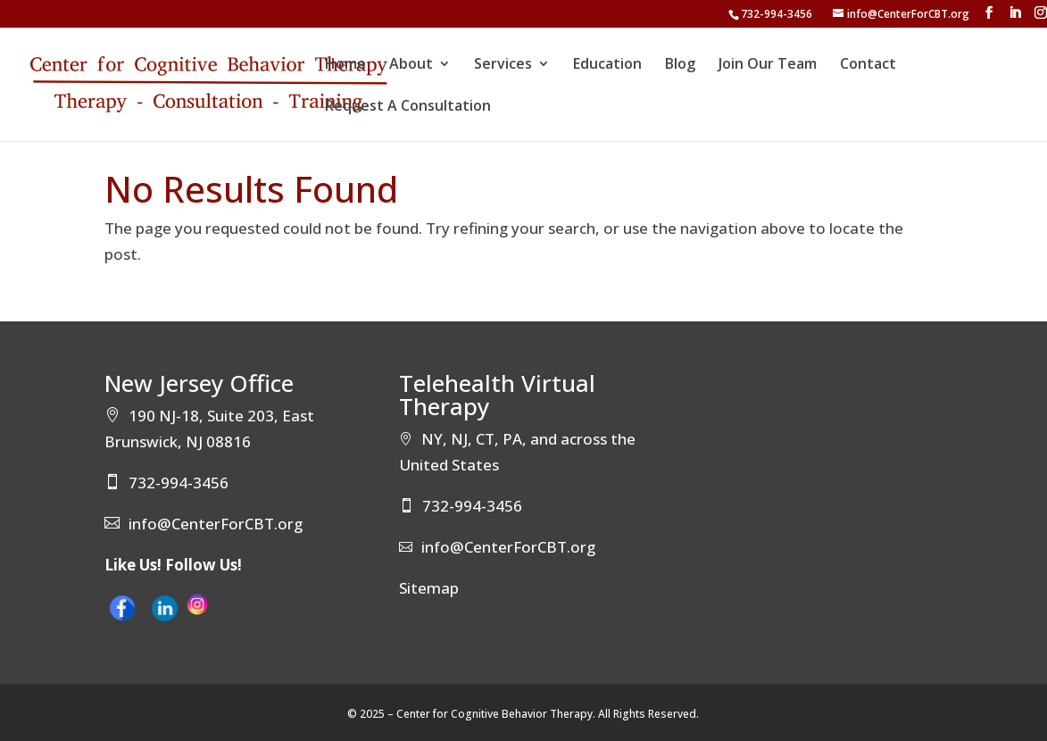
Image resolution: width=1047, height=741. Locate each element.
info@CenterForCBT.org (216, 523)
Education (607, 65)
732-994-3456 (776, 13)
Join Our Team (768, 65)
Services (503, 65)
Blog (680, 65)
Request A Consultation (408, 107)
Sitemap (429, 588)
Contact (868, 65)
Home (345, 65)
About (411, 65)
